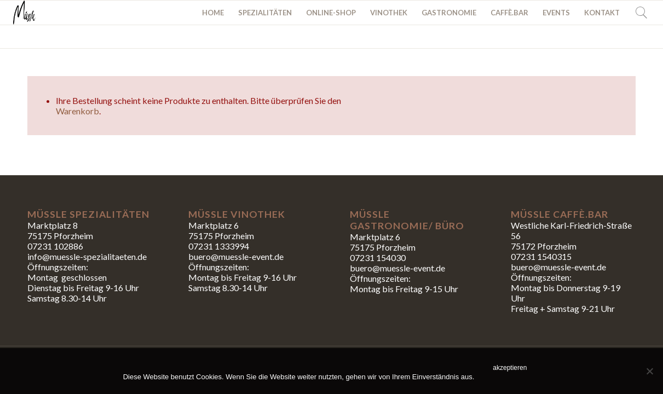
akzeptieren (510, 368)
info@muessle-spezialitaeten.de (87, 256)
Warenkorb (77, 111)
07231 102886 (55, 246)
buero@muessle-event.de (397, 268)
